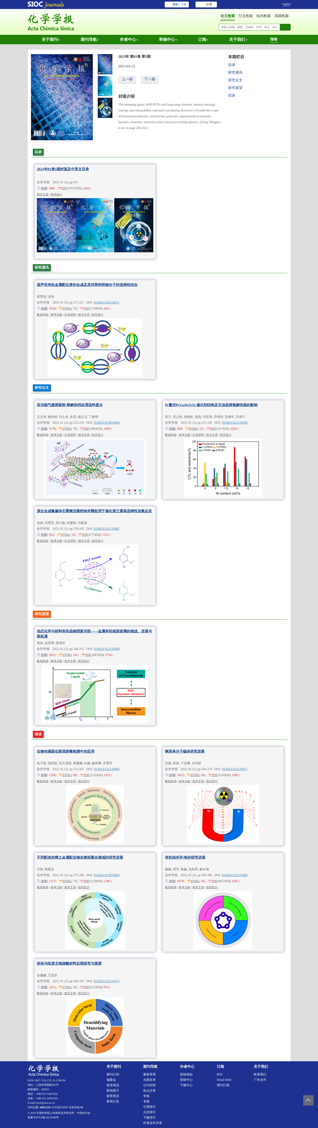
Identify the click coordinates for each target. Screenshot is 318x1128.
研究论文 (235, 80)
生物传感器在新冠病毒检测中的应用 (65, 751)
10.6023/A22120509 (235, 422)
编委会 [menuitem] (111, 1079)
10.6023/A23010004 (106, 875)
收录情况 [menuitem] (113, 1085)
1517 (65, 1107)
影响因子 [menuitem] (113, 1090)
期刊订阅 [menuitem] (223, 1085)
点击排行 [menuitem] (149, 1112)
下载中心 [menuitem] (186, 1085)
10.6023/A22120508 (106, 649)
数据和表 (43, 314)
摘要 (44, 188)
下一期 (149, 79)
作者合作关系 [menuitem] (152, 1123)
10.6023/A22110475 (106, 981)
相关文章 (43, 194)
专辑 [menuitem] (146, 1096)
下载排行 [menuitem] (149, 1117)
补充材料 (70, 314)
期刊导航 (90, 39)
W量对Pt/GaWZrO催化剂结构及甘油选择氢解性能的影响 (211, 405)
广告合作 (260, 1079)
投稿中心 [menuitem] (186, 1079)
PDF (64, 188)
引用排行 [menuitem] (149, 1106)
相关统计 (56, 194)
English (286, 4)
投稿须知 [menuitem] (186, 1074)
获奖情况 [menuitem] (113, 1096)
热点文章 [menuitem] (149, 1090)
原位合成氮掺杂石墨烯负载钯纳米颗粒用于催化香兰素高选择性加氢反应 (94, 511)
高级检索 (281, 16)
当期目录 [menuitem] (149, 1079)
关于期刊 (51, 39)
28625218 (45, 1107)
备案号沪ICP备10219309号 (43, 1117)
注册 (184, 4)
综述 (231, 95)
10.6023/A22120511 (106, 302)
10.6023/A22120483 (106, 769)
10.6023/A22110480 (234, 875)
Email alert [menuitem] (224, 1079)
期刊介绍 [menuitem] (113, 1074)
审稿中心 (168, 39)
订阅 (203, 39)
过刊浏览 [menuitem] (149, 1085)
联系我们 (260, 1074)
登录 (175, 4)
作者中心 (129, 39)
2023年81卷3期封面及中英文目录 (63, 169)
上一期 (127, 79)
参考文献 (56, 314)
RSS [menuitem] (219, 1074)
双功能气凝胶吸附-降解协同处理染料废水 (70, 405)
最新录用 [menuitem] (149, 1074)
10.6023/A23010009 (106, 422)
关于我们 (238, 39)
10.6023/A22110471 (234, 769)
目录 (231, 65)
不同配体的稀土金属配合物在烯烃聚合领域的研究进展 (80, 857)
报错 (273, 39)
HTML (66, 308)
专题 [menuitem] (146, 1101)
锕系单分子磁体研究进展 (185, 751)
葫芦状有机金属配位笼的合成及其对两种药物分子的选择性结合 (87, 285)
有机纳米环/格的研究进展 (185, 857)
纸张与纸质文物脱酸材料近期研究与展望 (69, 963)
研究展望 (235, 88)
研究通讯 (235, 72)
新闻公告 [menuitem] (113, 1101)
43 (81, 1107)
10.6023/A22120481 (106, 528)
